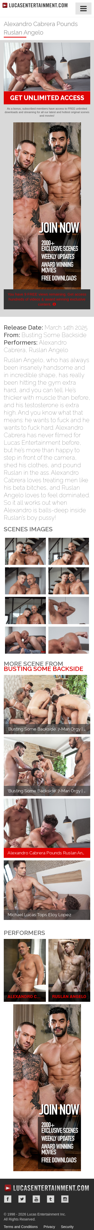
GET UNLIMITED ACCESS (47, 98)
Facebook (8, 1199)
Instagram (65, 1199)
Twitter (22, 1199)
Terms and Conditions (21, 1227)
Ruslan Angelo (48, 350)
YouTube (36, 1199)
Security (67, 1227)
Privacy (49, 1227)
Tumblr (51, 1199)
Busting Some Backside (54, 335)
